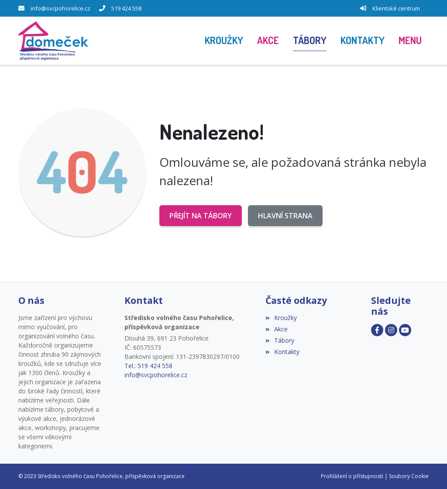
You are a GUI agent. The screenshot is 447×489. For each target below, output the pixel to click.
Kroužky (281, 317)
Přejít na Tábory (200, 215)
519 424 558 (126, 8)
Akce (276, 329)
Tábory (279, 340)
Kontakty (282, 352)
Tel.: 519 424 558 (148, 366)
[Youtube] (405, 330)
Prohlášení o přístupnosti (352, 476)
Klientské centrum (396, 8)
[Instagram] (391, 330)
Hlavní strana (285, 215)
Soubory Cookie (409, 476)
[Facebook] (377, 330)
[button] (410, 40)
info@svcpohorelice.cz (60, 8)
